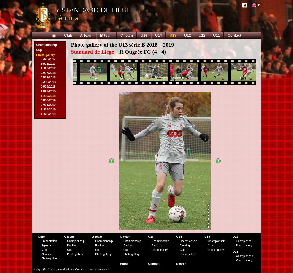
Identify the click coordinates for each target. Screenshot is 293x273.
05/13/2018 (48, 82)
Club (68, 35)
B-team (106, 35)
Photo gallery (45, 55)
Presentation (49, 241)
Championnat (244, 241)
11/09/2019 (48, 109)
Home (124, 263)
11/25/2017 (48, 68)
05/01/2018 (48, 77)
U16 (144, 35)
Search (181, 263)
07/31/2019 (48, 105)
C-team (126, 35)
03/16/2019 (48, 100)
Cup (39, 50)
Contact (234, 35)
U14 (158, 35)
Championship (46, 45)
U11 (216, 35)
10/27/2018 (48, 91)
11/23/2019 (48, 114)
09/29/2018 (48, 86)
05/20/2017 (48, 59)
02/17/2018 (48, 72)
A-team (86, 35)
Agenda (46, 245)
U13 (173, 35)
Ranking (72, 245)
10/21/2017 (48, 63)
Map (44, 249)
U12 (187, 35)
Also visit (46, 254)
